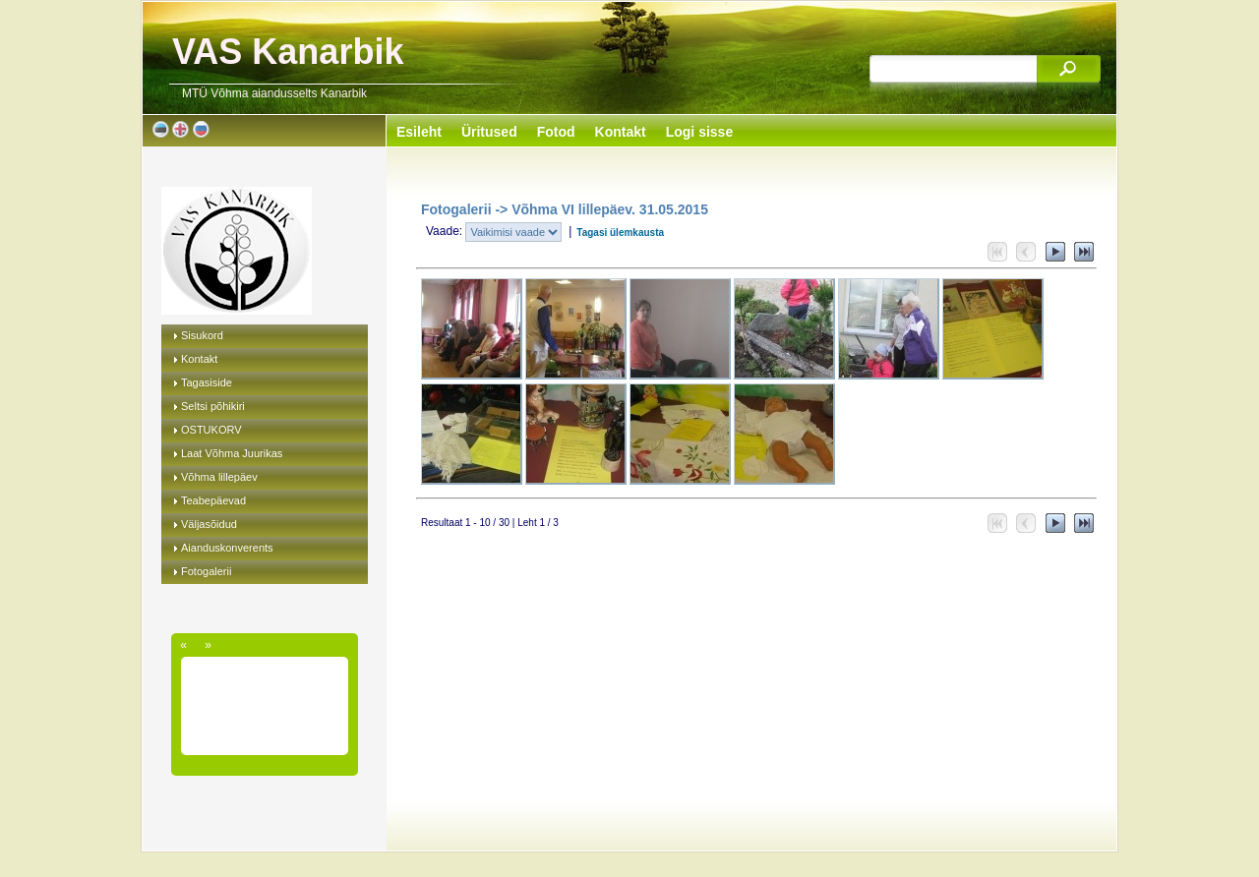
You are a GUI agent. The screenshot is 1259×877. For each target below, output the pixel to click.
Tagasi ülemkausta (620, 232)
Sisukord (202, 335)
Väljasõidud (209, 524)
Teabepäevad (213, 500)
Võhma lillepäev (219, 477)
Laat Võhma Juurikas (231, 453)
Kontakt (199, 359)
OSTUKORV (211, 430)
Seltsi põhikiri (213, 406)
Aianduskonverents (227, 548)
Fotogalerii (206, 571)
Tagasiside (206, 382)
